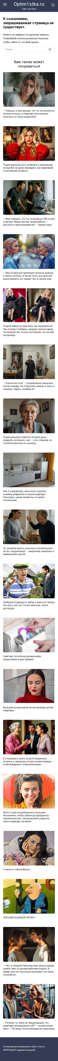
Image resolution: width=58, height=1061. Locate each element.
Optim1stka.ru (29, 4)
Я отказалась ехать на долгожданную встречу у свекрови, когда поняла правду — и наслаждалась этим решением (28, 761)
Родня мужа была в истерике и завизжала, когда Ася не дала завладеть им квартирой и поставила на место (28, 167)
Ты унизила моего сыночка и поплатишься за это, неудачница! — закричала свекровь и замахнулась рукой (28, 551)
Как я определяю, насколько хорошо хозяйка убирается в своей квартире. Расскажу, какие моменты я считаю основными (24, 496)
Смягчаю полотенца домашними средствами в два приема (22, 658)
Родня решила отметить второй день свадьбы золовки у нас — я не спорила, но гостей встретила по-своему (27, 440)
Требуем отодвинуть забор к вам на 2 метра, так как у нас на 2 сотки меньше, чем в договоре (29, 605)
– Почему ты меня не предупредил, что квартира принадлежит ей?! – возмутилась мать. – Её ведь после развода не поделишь (29, 1025)
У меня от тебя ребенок (16, 869)
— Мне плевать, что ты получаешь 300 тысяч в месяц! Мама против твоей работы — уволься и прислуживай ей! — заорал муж (29, 221)
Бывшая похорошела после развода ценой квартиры (28, 709)
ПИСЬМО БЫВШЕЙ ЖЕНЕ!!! (19, 917)
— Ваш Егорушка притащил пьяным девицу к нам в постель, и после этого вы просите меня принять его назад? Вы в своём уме (28, 275)
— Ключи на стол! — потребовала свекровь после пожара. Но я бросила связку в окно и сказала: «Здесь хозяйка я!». (28, 386)
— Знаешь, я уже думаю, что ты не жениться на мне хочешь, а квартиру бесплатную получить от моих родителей (28, 113)
